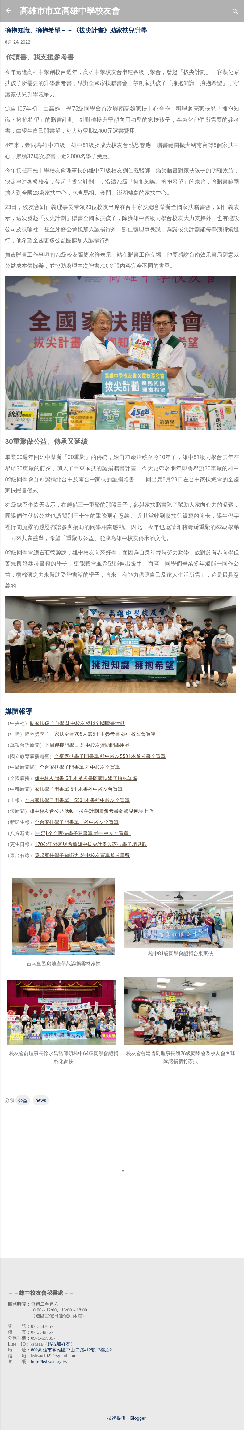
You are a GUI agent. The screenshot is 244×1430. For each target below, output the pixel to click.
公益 (22, 1100)
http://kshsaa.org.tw (49, 1361)
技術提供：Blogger (122, 1418)
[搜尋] (235, 12)
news (41, 1100)
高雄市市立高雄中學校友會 (70, 11)
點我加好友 (58, 1343)
